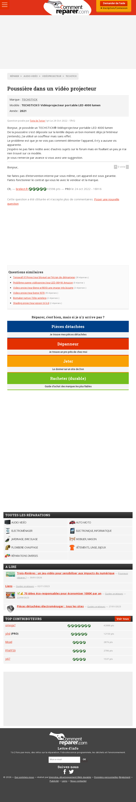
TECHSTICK (29, 99)
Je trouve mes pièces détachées (68, 335)
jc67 (7, 659)
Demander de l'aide (114, 3)
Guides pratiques (25, 586)
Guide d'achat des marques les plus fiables (68, 387)
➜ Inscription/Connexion (113, 8)
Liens (8, 586)
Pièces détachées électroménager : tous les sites (50, 606)
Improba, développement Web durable (70, 777)
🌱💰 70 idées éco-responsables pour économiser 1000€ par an (59, 593)
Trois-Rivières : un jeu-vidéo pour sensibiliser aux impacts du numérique (66, 573)
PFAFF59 (10, 650)
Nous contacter (78, 781)
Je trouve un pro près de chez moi (68, 352)
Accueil (68, 7)
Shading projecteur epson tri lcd (31, 303)
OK (84, 759)
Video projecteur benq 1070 (29, 293)
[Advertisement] (68, 42)
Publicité (54, 781)
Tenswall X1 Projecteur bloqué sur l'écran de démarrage (44, 278)
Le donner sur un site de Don (68, 369)
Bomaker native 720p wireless (29, 298)
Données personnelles (106, 777)
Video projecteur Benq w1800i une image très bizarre (43, 288)
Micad (8, 642)
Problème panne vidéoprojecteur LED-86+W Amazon (43, 283)
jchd (7, 633)
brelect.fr (22, 189)
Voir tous (123, 619)
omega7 (10, 625)
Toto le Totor (37, 121)
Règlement (124, 777)
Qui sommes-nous (24, 777)
